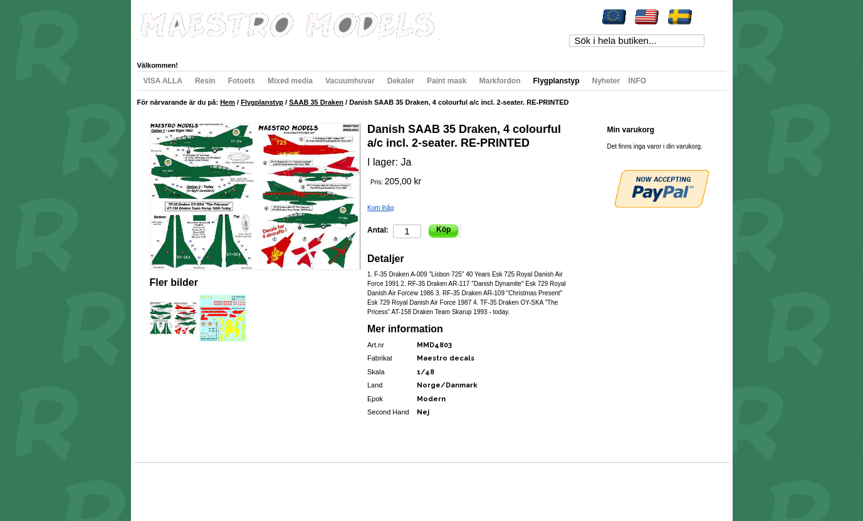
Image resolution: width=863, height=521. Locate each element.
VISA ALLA (163, 80)
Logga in (393, 46)
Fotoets (241, 80)
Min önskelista (211, 46)
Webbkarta (163, 486)
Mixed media (290, 80)
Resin (205, 80)
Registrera (354, 46)
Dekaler (400, 80)
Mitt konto (163, 46)
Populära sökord (207, 486)
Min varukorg (264, 46)
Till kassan (311, 46)
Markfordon (499, 80)
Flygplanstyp (556, 80)
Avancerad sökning (263, 486)
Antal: (378, 230)
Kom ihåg (380, 207)
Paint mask (446, 80)
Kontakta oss (314, 486)
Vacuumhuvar (350, 80)
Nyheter (606, 80)
